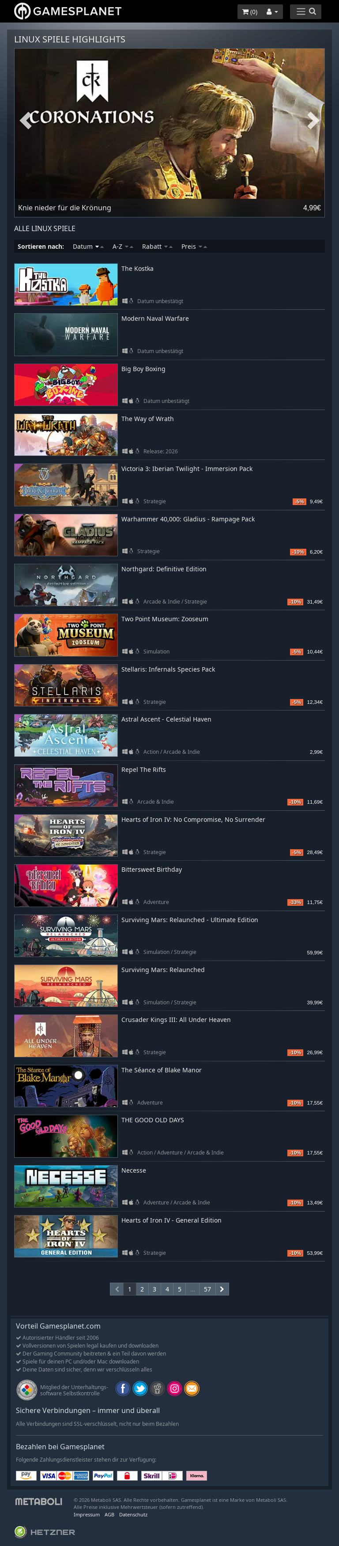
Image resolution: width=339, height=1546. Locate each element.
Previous (25, 121)
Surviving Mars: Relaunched (163, 969)
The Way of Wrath (147, 418)
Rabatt (157, 246)
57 (207, 1289)
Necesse (133, 1170)
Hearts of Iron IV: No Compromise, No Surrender (193, 819)
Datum (88, 246)
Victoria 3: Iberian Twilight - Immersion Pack (186, 468)
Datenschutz (133, 1514)
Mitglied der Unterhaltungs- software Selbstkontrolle (74, 1390)
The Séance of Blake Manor (161, 1070)
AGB (109, 1514)
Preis (194, 246)
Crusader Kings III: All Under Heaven (176, 1019)
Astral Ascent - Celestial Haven (166, 719)
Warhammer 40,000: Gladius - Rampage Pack (188, 519)
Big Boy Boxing (143, 369)
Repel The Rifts (143, 769)
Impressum (87, 1514)
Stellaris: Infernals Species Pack (168, 669)
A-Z (123, 246)
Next (313, 121)
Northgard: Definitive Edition (164, 569)
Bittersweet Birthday (151, 869)
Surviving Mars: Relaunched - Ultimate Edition (189, 919)
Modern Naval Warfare (155, 318)
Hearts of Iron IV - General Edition (171, 1220)
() (249, 12)
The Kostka (137, 268)
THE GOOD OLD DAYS (152, 1120)
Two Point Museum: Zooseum (164, 619)
